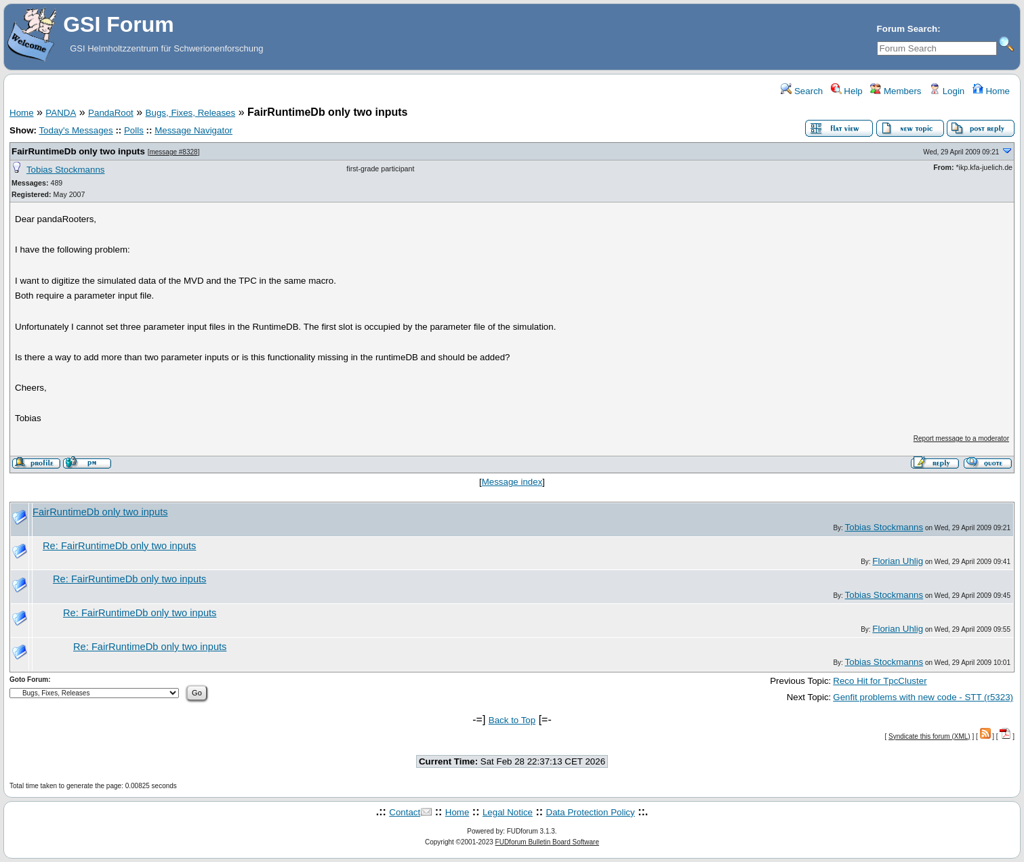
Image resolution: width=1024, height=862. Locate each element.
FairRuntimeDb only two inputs (78, 151)
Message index (512, 482)
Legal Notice (508, 812)
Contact (404, 812)
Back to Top (512, 720)
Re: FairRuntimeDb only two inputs (119, 545)
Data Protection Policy (590, 812)
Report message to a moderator (961, 438)
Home (991, 91)
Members (895, 91)
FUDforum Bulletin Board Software (547, 842)
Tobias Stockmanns (65, 170)
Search (802, 91)
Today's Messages (75, 130)
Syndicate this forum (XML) (929, 736)
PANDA (60, 113)
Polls (134, 130)
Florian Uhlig (897, 561)
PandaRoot (111, 113)
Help (847, 91)
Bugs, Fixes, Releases (191, 113)
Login (946, 91)
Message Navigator (193, 130)
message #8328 (173, 152)
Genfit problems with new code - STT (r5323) (923, 697)
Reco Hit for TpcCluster (879, 681)
